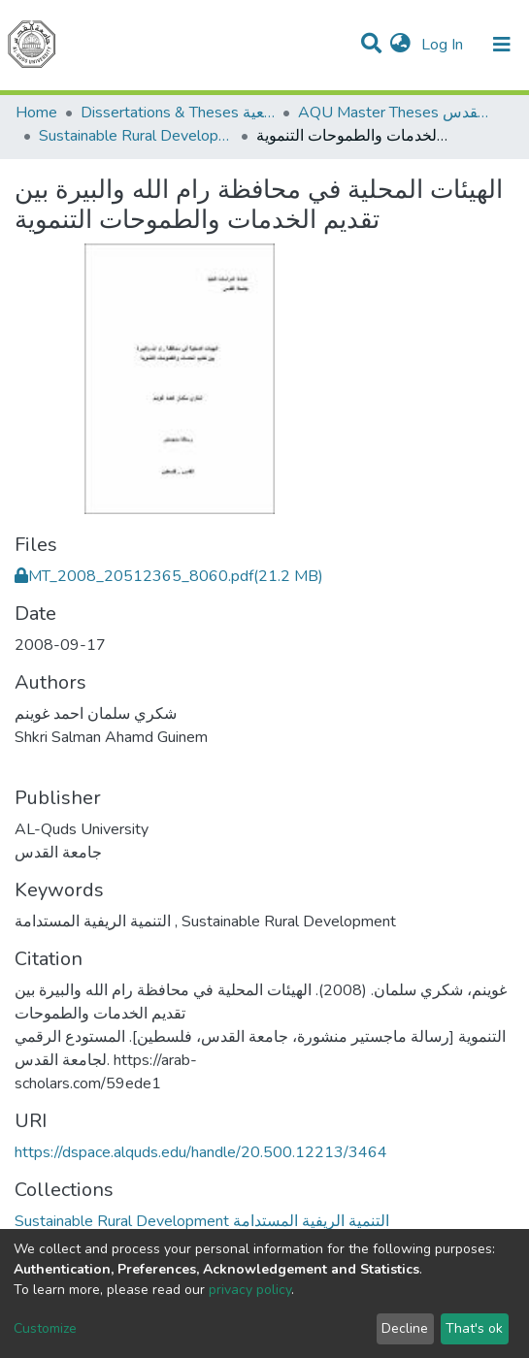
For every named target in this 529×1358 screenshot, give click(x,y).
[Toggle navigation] (502, 44)
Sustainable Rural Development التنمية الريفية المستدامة (136, 135)
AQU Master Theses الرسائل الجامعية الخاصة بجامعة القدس (395, 112)
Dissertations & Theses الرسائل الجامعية (178, 112)
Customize (45, 1328)
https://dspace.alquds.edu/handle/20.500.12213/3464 (201, 1152)
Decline (404, 1328)
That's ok (474, 1328)
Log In (444, 44)
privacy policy (250, 1289)
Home (36, 112)
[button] (400, 44)
